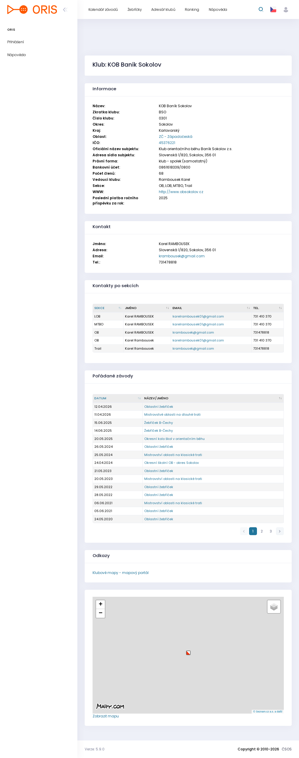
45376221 (167, 142)
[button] (188, 650)
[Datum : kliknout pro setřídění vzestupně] (118, 398)
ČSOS (287, 749)
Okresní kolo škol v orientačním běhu (174, 438)
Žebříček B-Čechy (158, 422)
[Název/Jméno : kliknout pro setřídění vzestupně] (213, 398)
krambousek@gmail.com (182, 256)
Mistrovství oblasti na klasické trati (173, 454)
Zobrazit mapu (106, 716)
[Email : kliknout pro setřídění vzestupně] (211, 308)
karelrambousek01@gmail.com (198, 316)
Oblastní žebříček (158, 406)
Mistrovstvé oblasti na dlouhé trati (172, 414)
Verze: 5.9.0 (95, 749)
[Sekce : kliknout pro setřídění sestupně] (108, 308)
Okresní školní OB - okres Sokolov (171, 462)
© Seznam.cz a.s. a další (267, 711)
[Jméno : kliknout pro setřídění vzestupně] (147, 308)
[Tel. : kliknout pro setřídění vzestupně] (268, 308)
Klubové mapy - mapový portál (121, 572)
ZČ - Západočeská (175, 136)
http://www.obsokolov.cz (181, 191)
